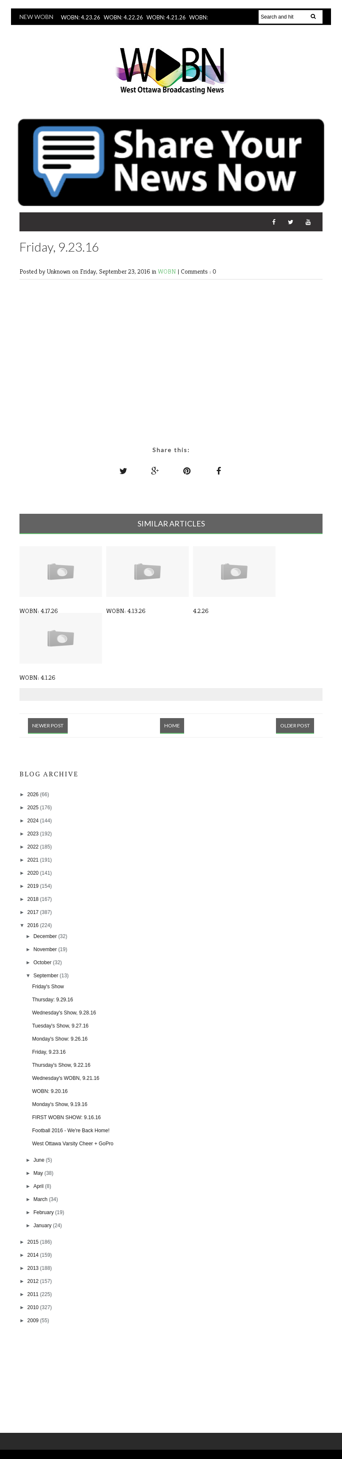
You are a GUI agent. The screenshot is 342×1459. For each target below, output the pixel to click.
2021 (34, 860)
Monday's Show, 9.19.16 (59, 1104)
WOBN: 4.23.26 (80, 17)
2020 (34, 873)
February (44, 1212)
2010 (34, 1307)
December (45, 936)
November (45, 949)
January (43, 1225)
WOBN (168, 271)
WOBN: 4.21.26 (166, 17)
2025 (34, 808)
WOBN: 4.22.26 (123, 17)
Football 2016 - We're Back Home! (71, 1131)
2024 (34, 821)
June (39, 1160)
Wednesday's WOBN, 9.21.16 (65, 1078)
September (46, 976)
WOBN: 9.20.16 (50, 1091)
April (39, 1186)
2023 (34, 834)
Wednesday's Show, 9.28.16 (64, 1013)
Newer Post (47, 725)
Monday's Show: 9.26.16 (60, 1039)
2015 (34, 1242)
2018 (34, 899)
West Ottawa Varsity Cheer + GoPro (72, 1144)
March (41, 1199)
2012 (34, 1281)
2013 (34, 1268)
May (38, 1173)
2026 (34, 794)
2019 (34, 886)
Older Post (295, 725)
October (43, 962)
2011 (34, 1294)
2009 (34, 1320)
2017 (34, 912)
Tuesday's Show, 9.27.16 (60, 1026)
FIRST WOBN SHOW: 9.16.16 (66, 1117)
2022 (34, 847)
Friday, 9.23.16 (49, 1052)
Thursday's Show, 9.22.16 (61, 1065)
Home (172, 725)
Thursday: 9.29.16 (52, 1000)
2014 (34, 1255)
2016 (34, 925)
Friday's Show (48, 987)
